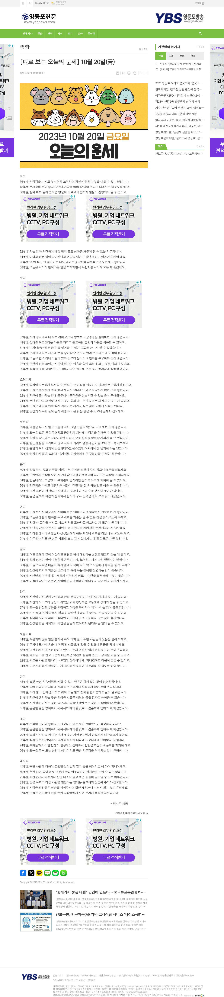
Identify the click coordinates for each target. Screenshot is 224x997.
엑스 (31, 873)
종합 (39, 33)
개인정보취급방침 (107, 975)
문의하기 (92, 980)
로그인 (198, 3)
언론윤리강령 (72, 975)
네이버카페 (55, 873)
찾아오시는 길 (89, 975)
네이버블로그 (47, 873)
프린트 (129, 73)
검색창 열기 (200, 33)
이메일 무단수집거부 (163, 975)
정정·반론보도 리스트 (63, 980)
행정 (49, 33)
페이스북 (23, 873)
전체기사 (27, 33)
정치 (70, 33)
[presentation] (201, 56)
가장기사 (169, 47)
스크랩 (134, 73)
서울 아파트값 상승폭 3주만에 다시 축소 (180, 64)
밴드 (63, 873)
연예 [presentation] (192, 56)
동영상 (91, 33)
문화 (80, 33)
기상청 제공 (60, 4)
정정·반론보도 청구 (185, 975)
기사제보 (80, 980)
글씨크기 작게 (145, 73)
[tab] (160, 56)
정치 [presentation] (182, 56)
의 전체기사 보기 (130, 813)
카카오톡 (39, 873)
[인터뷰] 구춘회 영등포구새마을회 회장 (180, 69)
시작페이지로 (23, 3)
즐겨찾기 (29, 3)
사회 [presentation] (171, 56)
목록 (118, 73)
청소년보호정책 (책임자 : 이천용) (134, 975)
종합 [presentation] (160, 56)
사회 (59, 33)
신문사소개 (58, 975)
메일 (123, 73)
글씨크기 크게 (141, 73)
